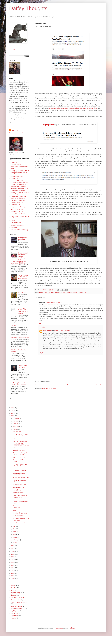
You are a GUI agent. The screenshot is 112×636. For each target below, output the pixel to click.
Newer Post (38, 385)
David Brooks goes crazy (20, 513)
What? (14, 510)
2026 (13, 407)
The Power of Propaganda (81, 292)
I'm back (13, 325)
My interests (14, 615)
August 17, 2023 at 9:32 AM (62, 330)
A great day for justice (19, 450)
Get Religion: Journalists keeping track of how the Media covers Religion (20, 192)
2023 (13, 416)
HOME (13, 49)
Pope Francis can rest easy (20, 523)
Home (69, 385)
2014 (13, 567)
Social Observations (16, 606)
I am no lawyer (17, 490)
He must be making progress (21, 477)
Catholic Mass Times (17, 176)
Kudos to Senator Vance (19, 457)
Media (13, 590)
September (16, 426)
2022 (13, 546)
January (15, 542)
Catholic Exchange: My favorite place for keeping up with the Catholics (20, 172)
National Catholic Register (18, 214)
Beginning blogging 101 (18, 608)
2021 (13, 548)
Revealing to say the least (20, 441)
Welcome (13, 618)
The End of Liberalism (17, 597)
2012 (13, 573)
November (16, 421)
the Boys (13, 595)
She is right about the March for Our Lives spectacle (23, 277)
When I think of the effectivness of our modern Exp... (21, 445)
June (14, 529)
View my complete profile (16, 133)
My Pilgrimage (15, 611)
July (14, 526)
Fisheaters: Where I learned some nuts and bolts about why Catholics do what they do (19, 182)
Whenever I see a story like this (20, 337)
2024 (13, 413)
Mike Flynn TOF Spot (17, 211)
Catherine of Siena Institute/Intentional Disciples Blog (19, 166)
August (15, 429)
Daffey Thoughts (28, 8)
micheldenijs (59, 628)
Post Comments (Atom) (49, 388)
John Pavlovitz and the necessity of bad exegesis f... (20, 501)
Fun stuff (13, 585)
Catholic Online (15, 178)
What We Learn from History (19, 602)
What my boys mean (18, 492)
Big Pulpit (14, 162)
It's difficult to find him (19, 484)
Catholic (13, 588)
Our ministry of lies (18, 487)
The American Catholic (17, 225)
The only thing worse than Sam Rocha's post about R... (20, 466)
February (15, 540)
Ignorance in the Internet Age (46, 292)
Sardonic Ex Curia (16, 222)
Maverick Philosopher (17, 209)
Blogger (72, 628)
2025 (13, 410)
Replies (43, 327)
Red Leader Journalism (19, 470)
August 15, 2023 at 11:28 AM (54, 302)
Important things (15, 592)
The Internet (14, 613)
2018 (13, 557)
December (16, 418)
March (15, 537)
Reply (40, 323)
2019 (13, 554)
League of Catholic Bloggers (19, 207)
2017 (13, 559)
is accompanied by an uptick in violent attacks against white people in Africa (73, 108)
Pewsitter (13, 220)
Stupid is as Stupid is (60, 292)
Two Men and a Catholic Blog (19, 229)
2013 (13, 570)
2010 (13, 578)
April (14, 534)
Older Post (99, 385)
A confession (21, 292)
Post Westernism (15, 600)
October (15, 423)
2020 (13, 551)
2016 (13, 562)
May (14, 531)
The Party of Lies (70, 292)
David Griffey (47, 330)
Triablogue (14, 227)
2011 (12, 576)
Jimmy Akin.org (15, 204)
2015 (13, 565)
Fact (14, 438)
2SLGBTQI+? (17, 431)
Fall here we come (18, 515)
